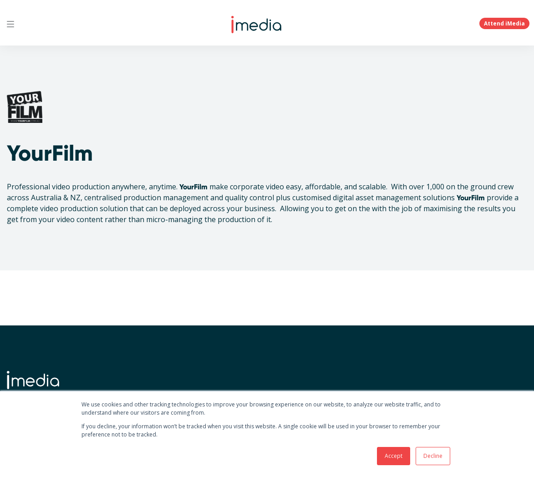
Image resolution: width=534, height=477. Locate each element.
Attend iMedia (504, 23)
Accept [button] (393, 456)
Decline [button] (432, 456)
